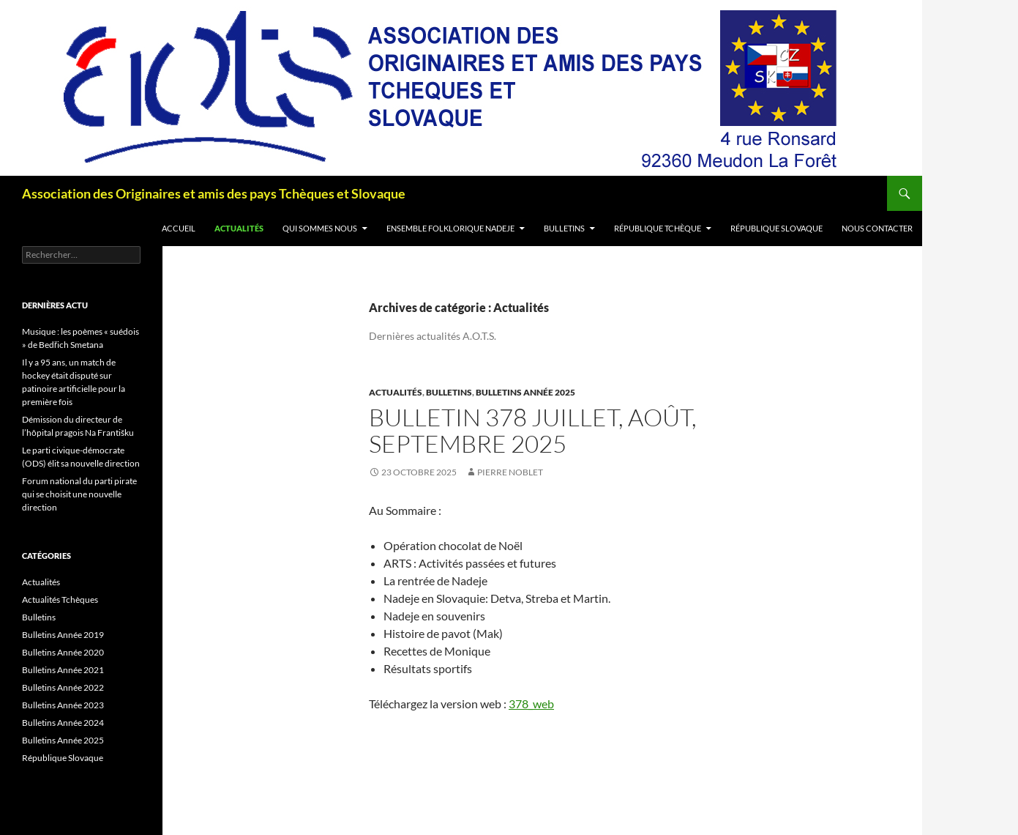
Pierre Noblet (510, 472)
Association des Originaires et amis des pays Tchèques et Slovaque (213, 193)
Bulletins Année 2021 (63, 669)
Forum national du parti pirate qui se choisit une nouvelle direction (79, 494)
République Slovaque (776, 228)
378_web (531, 703)
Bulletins (564, 228)
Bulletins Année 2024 (63, 722)
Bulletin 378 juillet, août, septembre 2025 (533, 430)
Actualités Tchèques (60, 599)
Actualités (238, 228)
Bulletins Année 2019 (63, 634)
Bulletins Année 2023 (63, 704)
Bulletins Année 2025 (525, 392)
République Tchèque (657, 228)
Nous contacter (877, 228)
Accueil (178, 228)
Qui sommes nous (319, 228)
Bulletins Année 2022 (63, 687)
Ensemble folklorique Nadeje (450, 228)
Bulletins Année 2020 (63, 652)
